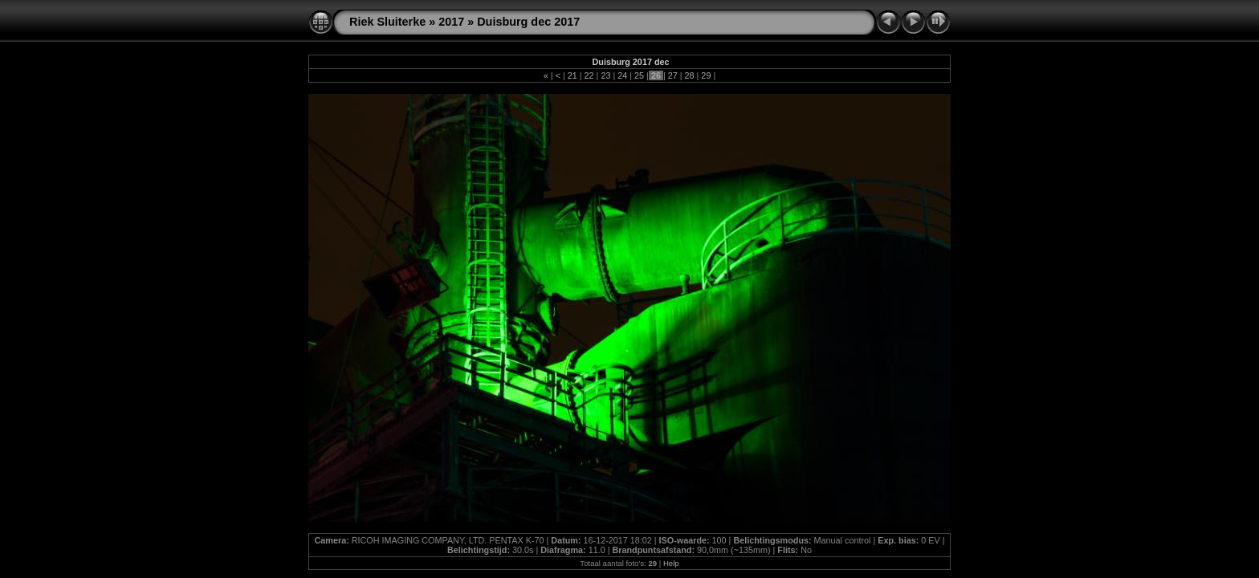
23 (605, 75)
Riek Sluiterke (387, 21)
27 (673, 75)
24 (622, 75)
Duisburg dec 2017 (528, 21)
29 (706, 75)
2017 (451, 21)
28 (689, 75)
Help (671, 563)
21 (572, 75)
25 (639, 75)
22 (589, 75)
